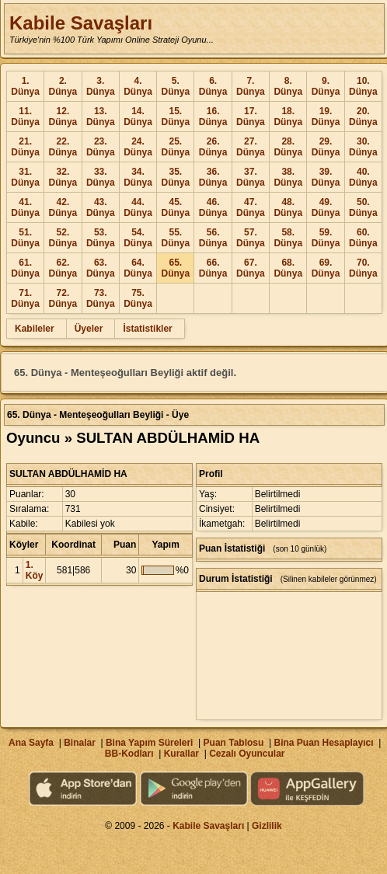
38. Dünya (288, 177)
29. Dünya (326, 147)
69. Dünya (326, 268)
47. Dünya (250, 207)
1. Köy (35, 570)
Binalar (80, 742)
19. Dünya (326, 116)
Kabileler (34, 328)
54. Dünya (138, 238)
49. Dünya (326, 207)
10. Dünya (363, 86)
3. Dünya (100, 86)
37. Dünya (250, 177)
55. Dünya (175, 238)
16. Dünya (213, 116)
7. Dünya (250, 86)
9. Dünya (326, 86)
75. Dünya (138, 298)
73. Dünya (100, 298)
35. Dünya (175, 177)
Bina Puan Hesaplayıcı (324, 742)
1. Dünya (25, 86)
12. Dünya (63, 116)
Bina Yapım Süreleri (150, 742)
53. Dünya (100, 238)
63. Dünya (100, 268)
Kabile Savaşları (80, 22)
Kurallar (181, 753)
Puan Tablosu (234, 742)
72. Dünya (63, 298)
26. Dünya (213, 147)
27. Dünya (250, 147)
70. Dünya (363, 268)
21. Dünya (25, 147)
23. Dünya (100, 147)
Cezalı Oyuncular (246, 753)
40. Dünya (363, 177)
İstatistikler (147, 328)
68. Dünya (288, 268)
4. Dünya (138, 86)
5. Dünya (175, 86)
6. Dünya (213, 86)
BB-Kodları (129, 753)
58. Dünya (288, 238)
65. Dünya (175, 268)
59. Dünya (326, 238)
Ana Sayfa (31, 742)
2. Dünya (63, 86)
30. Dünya (363, 147)
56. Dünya (213, 238)
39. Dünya (326, 177)
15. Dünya (175, 116)
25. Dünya (175, 147)
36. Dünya (213, 177)
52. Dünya (63, 238)
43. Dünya (100, 207)
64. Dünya (138, 268)
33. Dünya (100, 177)
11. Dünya (25, 116)
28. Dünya (288, 147)
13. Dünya (100, 116)
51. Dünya (25, 238)
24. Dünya (138, 147)
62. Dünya (63, 268)
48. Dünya (288, 207)
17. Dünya (250, 116)
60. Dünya (363, 238)
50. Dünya (363, 207)
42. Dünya (63, 207)
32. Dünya (63, 177)
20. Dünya (363, 116)
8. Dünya (288, 86)
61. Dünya (25, 268)
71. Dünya (25, 298)
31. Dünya (25, 177)
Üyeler (89, 328)
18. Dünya (288, 116)
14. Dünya (138, 116)
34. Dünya (138, 177)
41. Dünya (25, 207)
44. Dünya (138, 207)
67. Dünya (250, 268)
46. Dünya (213, 207)
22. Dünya (63, 147)
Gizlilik (267, 825)
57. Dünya (250, 238)
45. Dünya (175, 207)
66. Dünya (213, 268)
